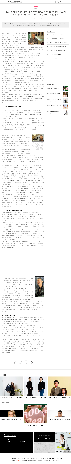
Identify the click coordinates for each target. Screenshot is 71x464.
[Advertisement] (11, 262)
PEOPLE (35, 6)
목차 (61, 451)
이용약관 (49, 458)
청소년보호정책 (60, 458)
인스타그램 (42, 439)
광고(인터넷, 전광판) (41, 458)
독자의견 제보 (21, 458)
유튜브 (46, 439)
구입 (68, 451)
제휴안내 (46, 458)
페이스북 (38, 439)
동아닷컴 (32, 458)
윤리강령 (16, 458)
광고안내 (13, 458)
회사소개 (35, 458)
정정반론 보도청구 (26, 458)
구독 (65, 451)
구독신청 (10, 458)
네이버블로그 (49, 439)
